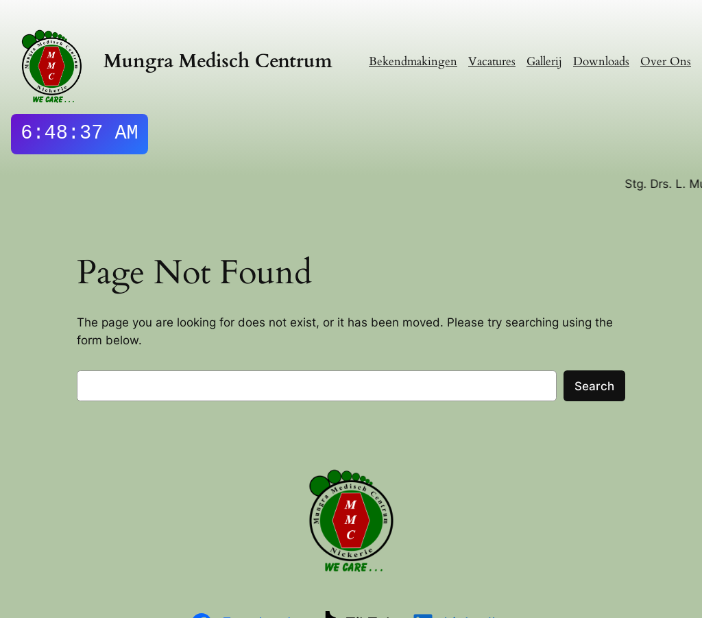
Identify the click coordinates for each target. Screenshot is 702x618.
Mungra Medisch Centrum (218, 61)
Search (594, 386)
